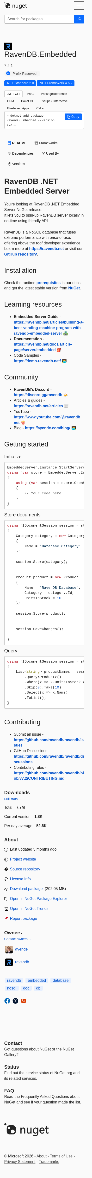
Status (11, 1067)
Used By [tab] (50, 153)
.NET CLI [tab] (13, 94)
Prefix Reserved (25, 74)
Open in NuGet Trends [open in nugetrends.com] (29, 908)
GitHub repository (20, 254)
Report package (23, 918)
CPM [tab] (10, 101)
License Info (20, 879)
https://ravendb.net (46, 249)
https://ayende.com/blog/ (47, 428)
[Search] (79, 19)
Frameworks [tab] (46, 143)
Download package (26, 889)
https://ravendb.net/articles (38, 406)
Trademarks (49, 1162)
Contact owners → (18, 939)
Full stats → (13, 799)
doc (26, 988)
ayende (21, 949)
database (61, 980)
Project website (23, 859)
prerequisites (49, 283)
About (42, 1156)
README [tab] (17, 143)
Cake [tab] (39, 108)
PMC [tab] (30, 94)
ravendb (22, 962)
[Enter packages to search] (39, 19)
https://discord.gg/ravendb (38, 395)
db (38, 988)
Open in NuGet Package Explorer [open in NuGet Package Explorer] (38, 899)
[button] (73, 116)
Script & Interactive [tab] (54, 101)
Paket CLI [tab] (28, 101)
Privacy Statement (20, 1162)
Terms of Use (61, 1156)
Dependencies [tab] (21, 153)
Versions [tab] (16, 163)
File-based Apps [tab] (18, 108)
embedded (37, 980)
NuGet (74, 288)
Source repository (25, 869)
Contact (13, 1043)
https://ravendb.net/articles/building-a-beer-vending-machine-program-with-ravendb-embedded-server (49, 327)
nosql (11, 988)
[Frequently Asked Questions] (9, 1090)
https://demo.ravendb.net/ (37, 361)
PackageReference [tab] (54, 94)
